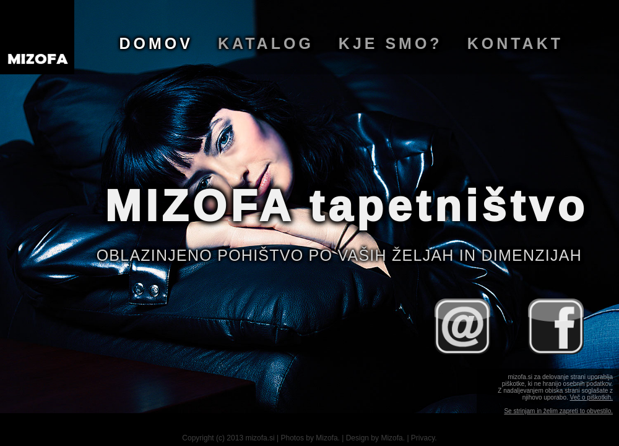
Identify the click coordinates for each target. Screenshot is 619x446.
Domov (156, 43)
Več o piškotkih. (591, 397)
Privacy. (424, 438)
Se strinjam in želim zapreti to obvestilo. (558, 411)
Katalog (266, 43)
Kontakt (515, 43)
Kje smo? (391, 43)
